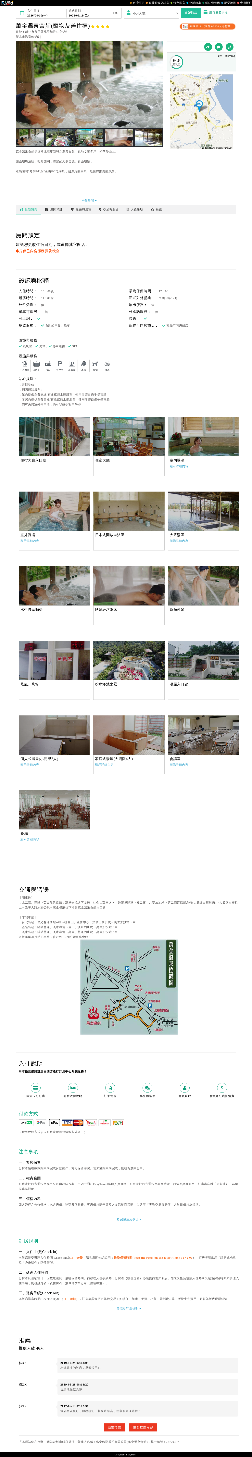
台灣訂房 (137, 3)
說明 (135, 209)
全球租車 (193, 3)
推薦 (156, 209)
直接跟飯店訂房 (157, 3)
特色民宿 (177, 3)
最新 (28, 209)
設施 (81, 209)
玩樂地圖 (228, 3)
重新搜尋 (190, 13)
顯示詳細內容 (179, 466)
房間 (54, 209)
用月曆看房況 (216, 12)
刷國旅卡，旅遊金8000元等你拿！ (207, 26)
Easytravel (131, 1454)
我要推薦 (114, 1427)
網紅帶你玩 (210, 3)
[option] (54, 436)
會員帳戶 (244, 3)
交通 (109, 209)
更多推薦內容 (143, 1427)
